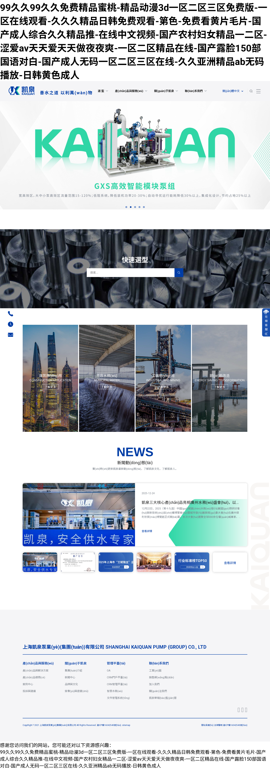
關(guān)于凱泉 (166, 93)
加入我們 (154, 686)
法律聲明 (218, 727)
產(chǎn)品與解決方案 (35, 672)
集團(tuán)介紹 (73, 672)
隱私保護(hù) (207, 727)
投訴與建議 (29, 693)
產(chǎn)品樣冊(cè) (34, 679)
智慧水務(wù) (115, 693)
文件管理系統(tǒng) (118, 700)
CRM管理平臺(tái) (117, 686)
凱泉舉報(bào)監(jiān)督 (163, 700)
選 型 (103, 93)
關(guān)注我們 (158, 693)
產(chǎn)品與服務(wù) (131, 93)
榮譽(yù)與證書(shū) (76, 693)
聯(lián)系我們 (196, 93)
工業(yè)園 (155, 672)
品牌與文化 (71, 686)
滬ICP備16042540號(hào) (235, 727)
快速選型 (135, 262)
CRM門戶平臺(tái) (117, 679)
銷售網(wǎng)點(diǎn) (161, 679)
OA (108, 672)
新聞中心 (70, 679)
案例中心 (28, 686)
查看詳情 (147, 533)
